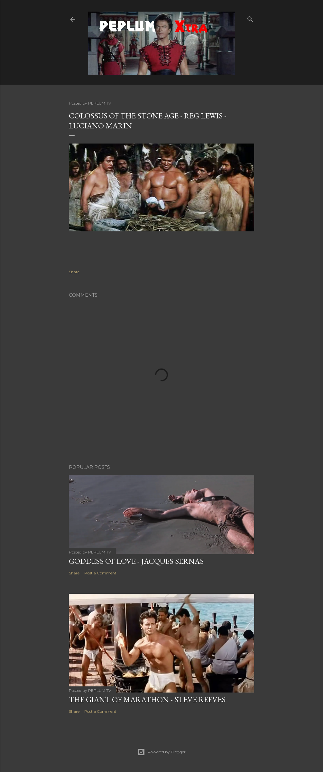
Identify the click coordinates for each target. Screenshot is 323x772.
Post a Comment (100, 573)
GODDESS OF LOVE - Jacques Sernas (136, 561)
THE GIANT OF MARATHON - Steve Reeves (147, 699)
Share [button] (74, 271)
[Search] (250, 18)
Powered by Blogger (161, 752)
